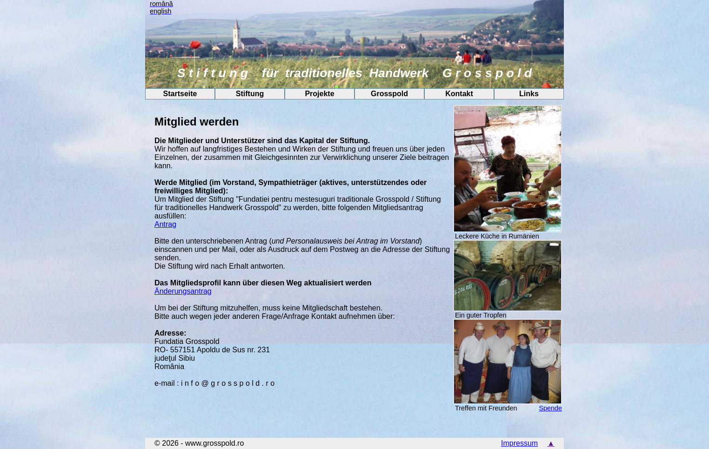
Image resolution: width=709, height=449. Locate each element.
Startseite (180, 94)
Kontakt (459, 94)
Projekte (319, 94)
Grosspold (389, 94)
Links (529, 94)
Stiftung (250, 94)
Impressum (519, 443)
